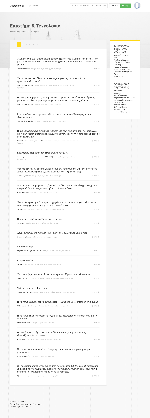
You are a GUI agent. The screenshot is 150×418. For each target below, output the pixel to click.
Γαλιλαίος (20, 264)
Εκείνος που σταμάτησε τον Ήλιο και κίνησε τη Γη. (42, 152)
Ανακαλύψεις (38, 85)
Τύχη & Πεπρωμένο (67, 85)
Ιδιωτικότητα (26, 404)
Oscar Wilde (118, 102)
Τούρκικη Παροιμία (121, 112)
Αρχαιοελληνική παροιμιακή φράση (29, 251)
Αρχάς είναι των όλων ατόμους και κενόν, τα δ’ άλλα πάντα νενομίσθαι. (52, 232)
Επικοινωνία (37, 404)
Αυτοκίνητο (48, 141)
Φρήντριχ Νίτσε (120, 107)
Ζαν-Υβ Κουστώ (22, 69)
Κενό (44, 237)
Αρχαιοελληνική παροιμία (124, 98)
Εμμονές (27, 264)
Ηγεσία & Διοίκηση (121, 67)
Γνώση (46, 209)
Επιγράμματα (21, 159)
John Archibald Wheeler (25, 121)
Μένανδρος (118, 93)
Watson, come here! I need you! (32, 288)
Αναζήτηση (37, 121)
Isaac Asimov (21, 209)
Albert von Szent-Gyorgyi (25, 85)
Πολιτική (117, 65)
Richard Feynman (23, 176)
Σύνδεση (114, 6)
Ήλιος (72, 157)
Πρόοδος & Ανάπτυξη (52, 278)
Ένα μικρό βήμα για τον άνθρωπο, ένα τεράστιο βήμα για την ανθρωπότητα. (54, 274)
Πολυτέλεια (74, 141)
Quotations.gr (17, 5)
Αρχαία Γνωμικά (52, 223)
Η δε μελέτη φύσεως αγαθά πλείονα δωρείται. (39, 219)
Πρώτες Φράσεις (56, 292)
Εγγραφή (125, 6)
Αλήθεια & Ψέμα (120, 60)
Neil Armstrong (22, 278)
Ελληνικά (26, 407)
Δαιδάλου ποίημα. (26, 246)
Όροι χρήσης (15, 404)
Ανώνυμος (118, 91)
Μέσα (53, 104)
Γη (47, 176)
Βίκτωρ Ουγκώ (119, 109)
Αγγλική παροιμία (120, 95)
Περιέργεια (49, 69)
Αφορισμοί (57, 69)
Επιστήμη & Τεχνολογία (36, 69)
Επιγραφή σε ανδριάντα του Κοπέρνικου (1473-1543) (35, 157)
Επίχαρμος (20, 223)
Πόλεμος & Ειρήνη (121, 62)
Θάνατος (117, 77)
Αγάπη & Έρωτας (120, 55)
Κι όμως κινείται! (25, 260)
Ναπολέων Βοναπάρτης (123, 100)
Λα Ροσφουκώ (119, 105)
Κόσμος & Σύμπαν (56, 376)
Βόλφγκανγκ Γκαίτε (23, 339)
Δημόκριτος (21, 237)
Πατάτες (20, 143)
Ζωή (115, 58)
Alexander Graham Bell (24, 292)
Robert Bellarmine (23, 192)
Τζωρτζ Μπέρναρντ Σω (25, 376)
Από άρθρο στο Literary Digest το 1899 (30, 141)
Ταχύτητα (52, 209)
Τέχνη (50, 339)
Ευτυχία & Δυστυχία (121, 72)
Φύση (44, 223)
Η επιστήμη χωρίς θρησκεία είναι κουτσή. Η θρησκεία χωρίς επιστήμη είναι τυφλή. (58, 301)
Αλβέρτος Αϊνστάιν (23, 306)
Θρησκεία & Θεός (53, 306)
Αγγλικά (20, 407)
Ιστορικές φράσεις (54, 264)
